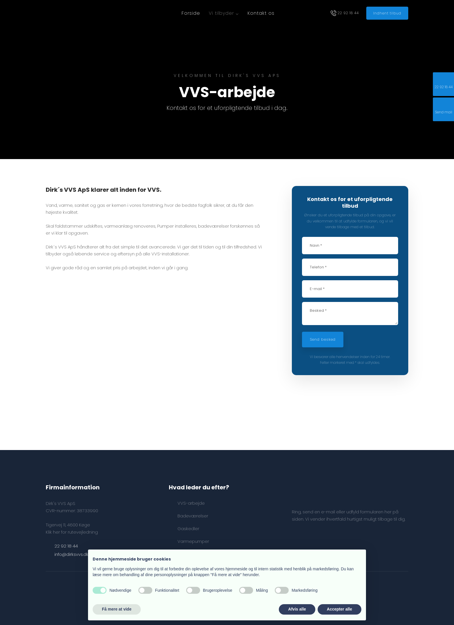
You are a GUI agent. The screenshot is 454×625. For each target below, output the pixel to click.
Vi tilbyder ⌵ (224, 13)
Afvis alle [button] (297, 609)
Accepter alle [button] (339, 609)
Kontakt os (261, 13)
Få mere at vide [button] (116, 609)
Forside (191, 13)
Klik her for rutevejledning (72, 532)
